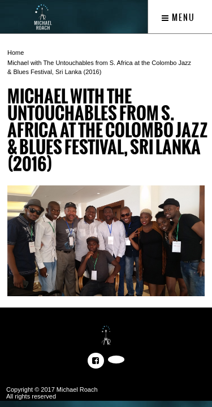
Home (15, 52)
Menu (178, 17)
